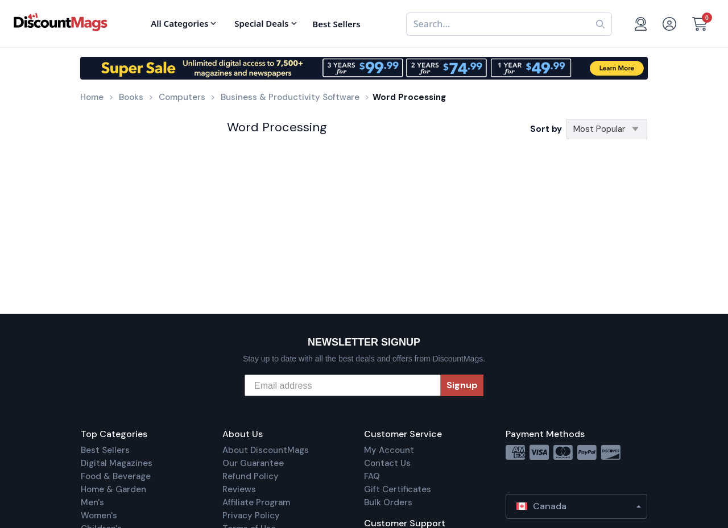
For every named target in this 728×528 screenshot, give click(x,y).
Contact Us (387, 463)
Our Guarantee (253, 463)
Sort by (546, 129)
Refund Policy (250, 476)
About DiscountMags (265, 450)
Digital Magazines (116, 463)
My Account (389, 450)
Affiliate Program (256, 502)
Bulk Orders (388, 502)
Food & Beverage (116, 476)
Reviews (239, 489)
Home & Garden (113, 489)
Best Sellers (105, 450)
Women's (99, 515)
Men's (92, 502)
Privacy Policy (251, 515)
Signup (462, 385)
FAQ (372, 476)
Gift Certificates (397, 489)
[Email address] (343, 385)
